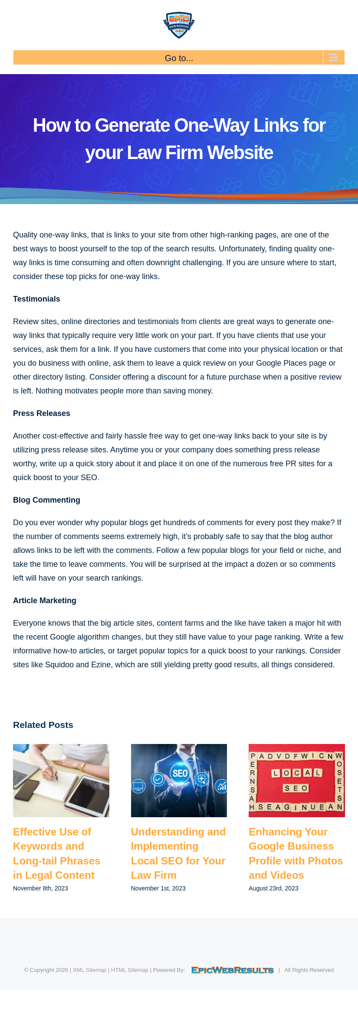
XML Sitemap (90, 970)
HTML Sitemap (129, 970)
